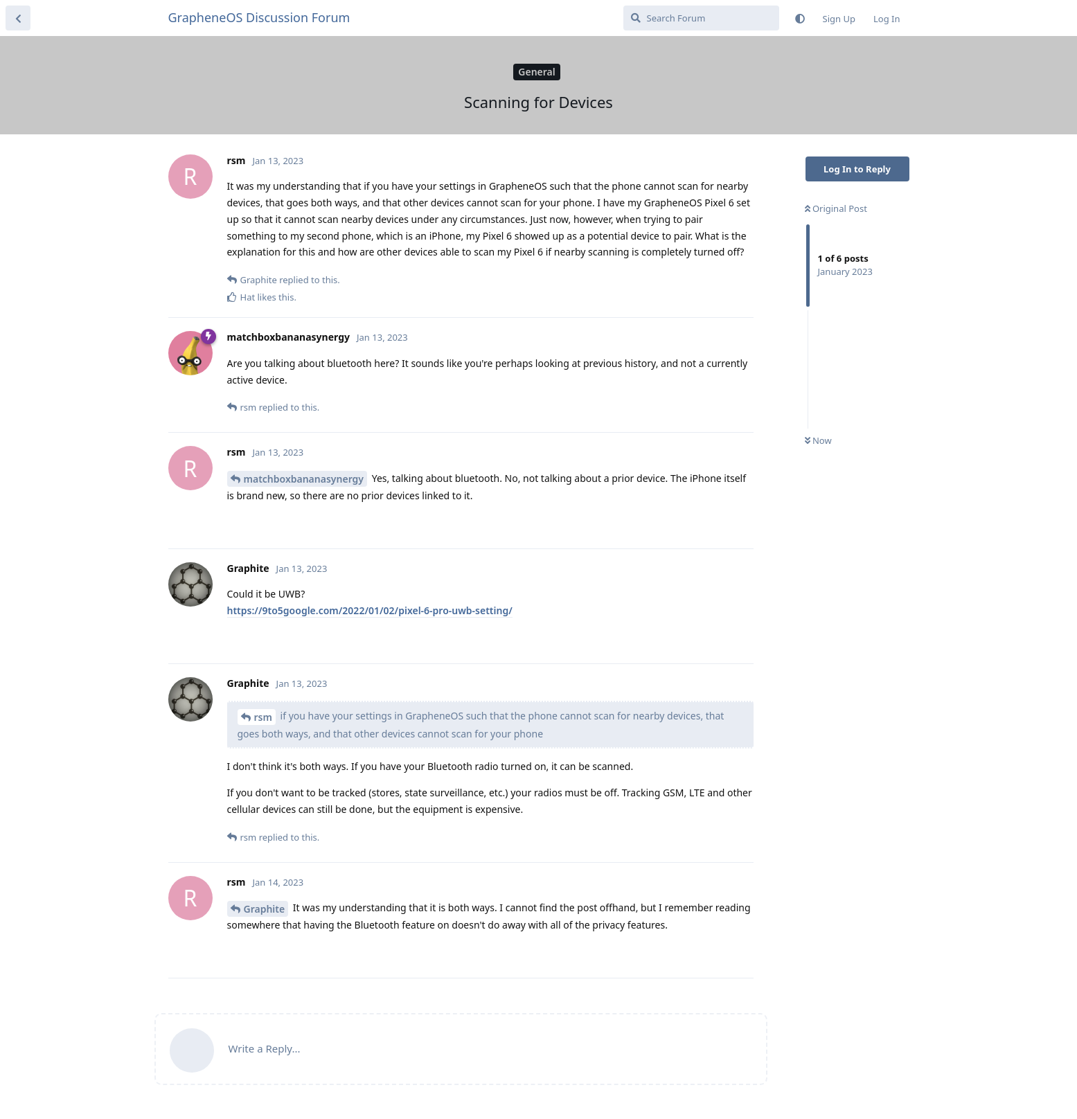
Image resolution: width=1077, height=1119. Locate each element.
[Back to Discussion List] (18, 18)
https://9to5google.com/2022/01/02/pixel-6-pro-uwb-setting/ (370, 610)
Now (818, 440)
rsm (263, 717)
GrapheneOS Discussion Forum (259, 17)
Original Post (836, 208)
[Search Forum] (701, 18)
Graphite (264, 908)
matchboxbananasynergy (304, 478)
